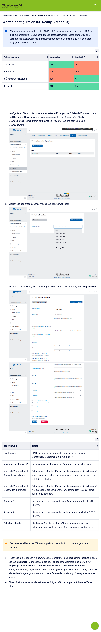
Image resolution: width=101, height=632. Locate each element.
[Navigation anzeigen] (95, 626)
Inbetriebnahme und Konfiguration (75, 15)
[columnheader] (25, 57)
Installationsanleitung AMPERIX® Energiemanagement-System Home (30, 15)
